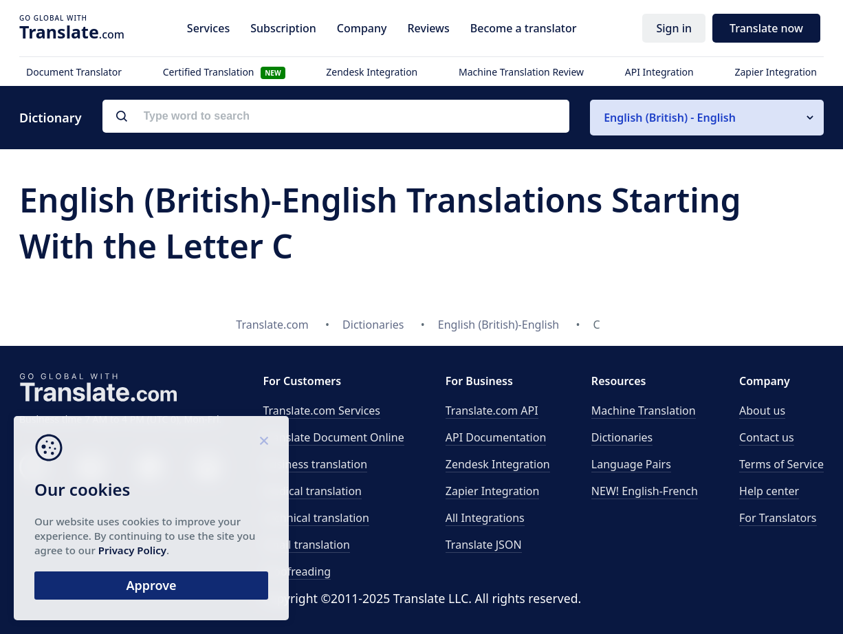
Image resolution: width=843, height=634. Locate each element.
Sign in (674, 28)
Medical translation (312, 491)
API (492, 410)
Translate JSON (484, 544)
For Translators (778, 517)
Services (208, 28)
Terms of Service (781, 464)
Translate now (766, 28)
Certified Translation (224, 71)
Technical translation (316, 517)
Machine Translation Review (521, 71)
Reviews (428, 28)
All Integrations (485, 517)
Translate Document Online (333, 437)
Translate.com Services (321, 410)
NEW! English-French (644, 491)
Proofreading (297, 571)
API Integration (659, 71)
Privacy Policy (132, 550)
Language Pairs (631, 464)
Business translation (315, 464)
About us (762, 410)
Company (362, 28)
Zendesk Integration (371, 71)
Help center (769, 491)
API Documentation (496, 437)
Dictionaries (622, 437)
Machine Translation (643, 410)
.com (71, 31)
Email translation (306, 544)
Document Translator (74, 71)
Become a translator (523, 28)
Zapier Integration (775, 71)
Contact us (766, 437)
